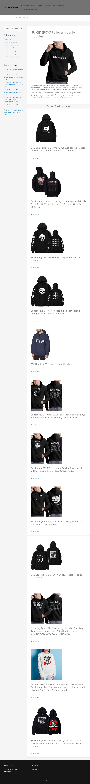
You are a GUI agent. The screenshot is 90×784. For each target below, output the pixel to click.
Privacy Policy (7, 771)
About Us (35, 769)
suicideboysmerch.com (47, 780)
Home (4, 18)
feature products (11, 18)
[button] (27, 5)
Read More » (35, 158)
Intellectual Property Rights (10, 769)
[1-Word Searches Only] (12, 28)
